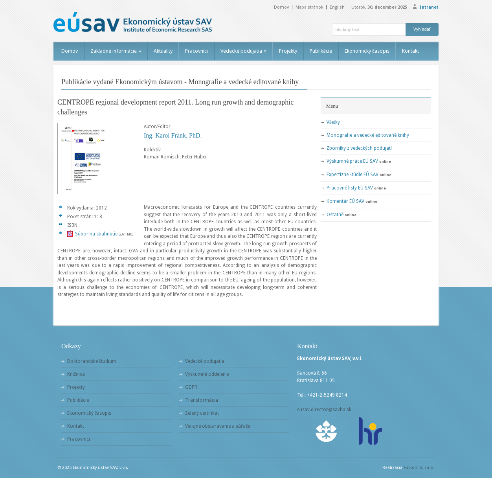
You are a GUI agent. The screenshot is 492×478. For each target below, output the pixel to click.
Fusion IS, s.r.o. (419, 467)
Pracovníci (196, 51)
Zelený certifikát (202, 413)
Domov (281, 7)
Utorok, (379, 7)
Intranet (429, 7)
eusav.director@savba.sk (324, 409)
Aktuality (163, 51)
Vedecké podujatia (243, 51)
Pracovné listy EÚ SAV (350, 188)
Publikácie (321, 51)
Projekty (288, 51)
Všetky (333, 122)
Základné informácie (115, 51)
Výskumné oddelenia (207, 374)
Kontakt (410, 51)
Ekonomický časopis (367, 51)
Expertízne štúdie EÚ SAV (352, 174)
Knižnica (76, 374)
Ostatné (335, 214)
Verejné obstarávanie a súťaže (217, 426)
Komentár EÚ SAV (345, 201)
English (337, 7)
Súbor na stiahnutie (96, 234)
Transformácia (201, 400)
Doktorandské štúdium (91, 361)
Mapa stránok (309, 7)
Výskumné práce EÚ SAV (352, 161)
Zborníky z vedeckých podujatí (359, 148)
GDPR (191, 387)
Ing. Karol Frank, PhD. (173, 135)
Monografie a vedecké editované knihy (368, 135)
